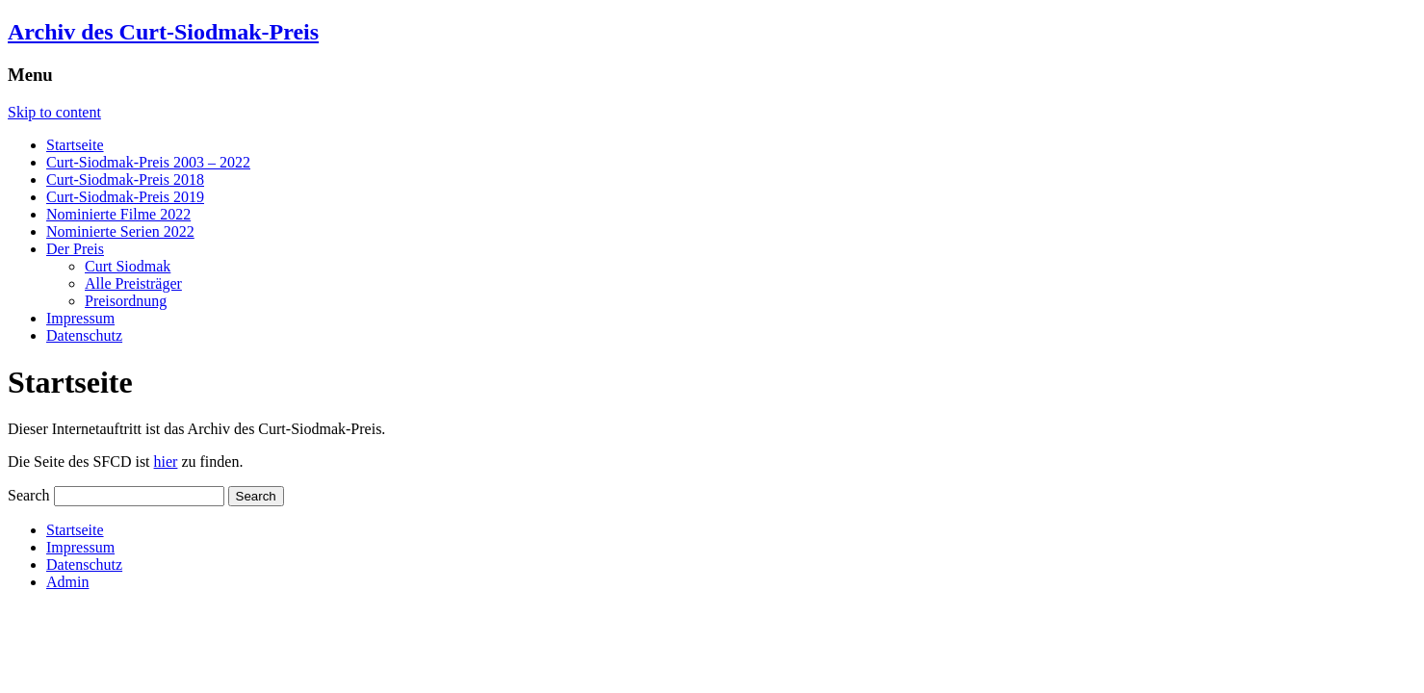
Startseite (75, 145)
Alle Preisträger (133, 283)
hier (166, 461)
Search (29, 495)
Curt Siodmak (127, 266)
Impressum (80, 318)
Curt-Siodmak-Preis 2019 (125, 197)
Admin (67, 582)
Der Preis (75, 249)
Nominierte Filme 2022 (118, 214)
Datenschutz (84, 335)
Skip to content (54, 112)
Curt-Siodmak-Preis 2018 (125, 179)
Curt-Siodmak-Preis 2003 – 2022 (148, 162)
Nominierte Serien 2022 (120, 231)
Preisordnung (126, 301)
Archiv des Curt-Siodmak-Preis (163, 31)
